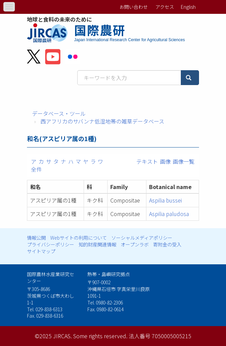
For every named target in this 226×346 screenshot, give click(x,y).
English (188, 6)
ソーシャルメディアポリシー (141, 237)
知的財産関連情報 (97, 244)
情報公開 (36, 237)
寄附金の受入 (167, 244)
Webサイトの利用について (78, 237)
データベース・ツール (59, 113)
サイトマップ (41, 251)
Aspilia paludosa (169, 214)
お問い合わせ (133, 6)
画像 (165, 161)
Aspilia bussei (165, 200)
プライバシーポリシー (50, 244)
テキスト (147, 161)
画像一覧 (183, 161)
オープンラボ (135, 244)
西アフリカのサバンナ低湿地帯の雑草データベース (102, 121)
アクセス (165, 6)
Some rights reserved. (100, 336)
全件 (36, 169)
